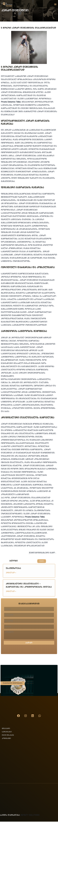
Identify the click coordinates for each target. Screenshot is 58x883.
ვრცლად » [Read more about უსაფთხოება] (11, 573)
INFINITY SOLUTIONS (30, 815)
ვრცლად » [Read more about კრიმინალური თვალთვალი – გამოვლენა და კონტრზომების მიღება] (11, 591)
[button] (55, 4)
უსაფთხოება (13, 568)
